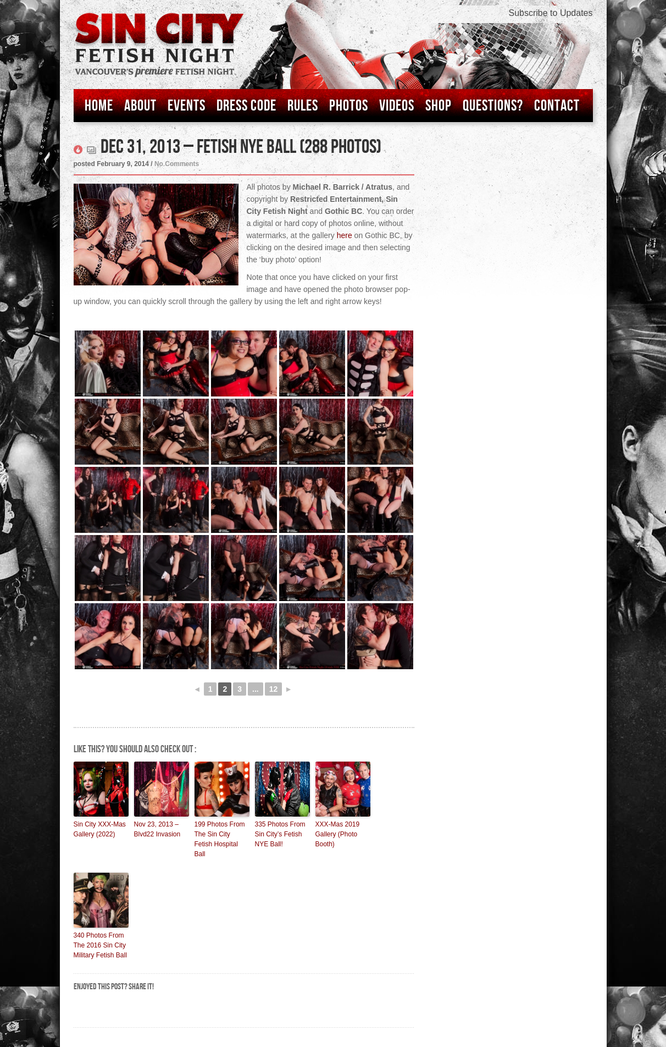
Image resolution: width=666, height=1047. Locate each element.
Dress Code (246, 106)
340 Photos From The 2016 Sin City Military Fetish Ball (100, 945)
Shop (438, 106)
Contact (557, 106)
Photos (348, 106)
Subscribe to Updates (551, 13)
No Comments (176, 164)
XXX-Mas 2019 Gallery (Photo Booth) (337, 834)
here (344, 235)
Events (187, 106)
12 (273, 689)
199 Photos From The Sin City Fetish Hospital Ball (220, 839)
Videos (396, 106)
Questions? (493, 106)
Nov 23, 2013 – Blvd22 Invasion (157, 829)
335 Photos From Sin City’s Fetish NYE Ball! (280, 834)
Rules (302, 106)
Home (99, 106)
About (140, 106)
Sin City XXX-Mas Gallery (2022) (100, 829)
